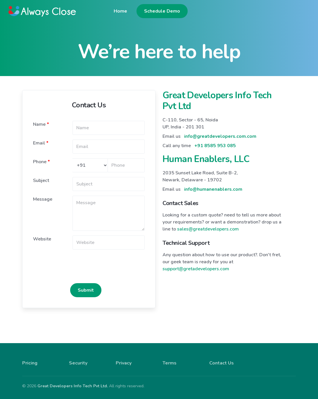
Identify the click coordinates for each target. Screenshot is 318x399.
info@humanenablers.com (213, 185)
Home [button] (228, 12)
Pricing (29, 359)
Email (41, 139)
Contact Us (221, 359)
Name (41, 120)
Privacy (124, 359)
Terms (170, 359)
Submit (86, 286)
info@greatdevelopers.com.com (220, 132)
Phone (41, 157)
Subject (41, 176)
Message (42, 195)
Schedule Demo (270, 12)
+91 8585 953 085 (215, 141)
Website (42, 235)
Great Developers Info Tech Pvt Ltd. (72, 382)
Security (78, 359)
